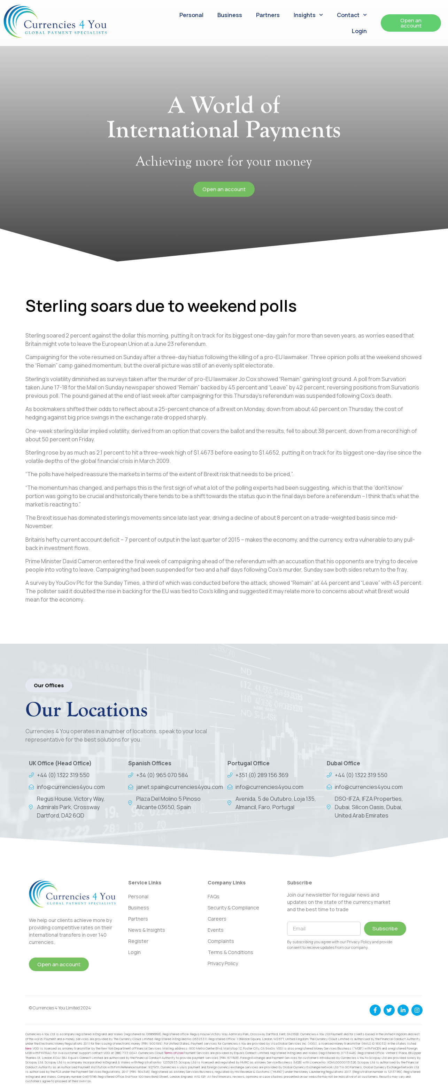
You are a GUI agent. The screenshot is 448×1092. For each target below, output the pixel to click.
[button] (48, 685)
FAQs (213, 896)
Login (359, 31)
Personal (191, 15)
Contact (352, 14)
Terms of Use (173, 1053)
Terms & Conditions (230, 952)
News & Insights (146, 930)
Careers (217, 918)
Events (216, 930)
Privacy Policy (223, 963)
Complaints (221, 941)
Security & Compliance (233, 907)
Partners (268, 15)
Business (229, 15)
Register (138, 941)
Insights (308, 14)
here (28, 1048)
